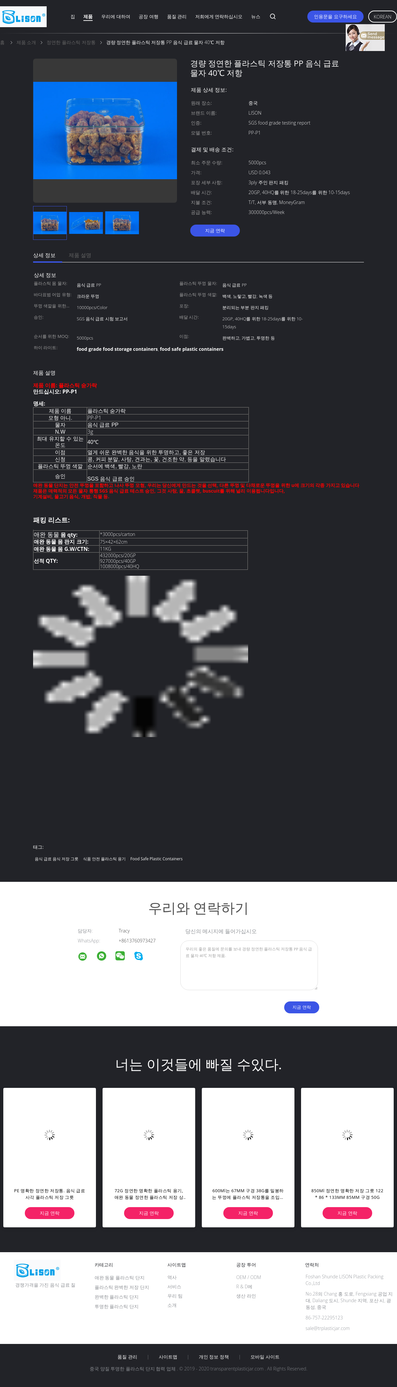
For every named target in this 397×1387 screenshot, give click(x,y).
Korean (382, 17)
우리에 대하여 (115, 16)
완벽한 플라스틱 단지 (117, 1297)
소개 (172, 1305)
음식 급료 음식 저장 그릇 (56, 859)
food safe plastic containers (156, 859)
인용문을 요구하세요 (335, 16)
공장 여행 (148, 16)
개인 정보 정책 (214, 1357)
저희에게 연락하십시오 (219, 16)
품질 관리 (177, 16)
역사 (172, 1277)
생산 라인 (246, 1296)
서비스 (174, 1286)
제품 (88, 16)
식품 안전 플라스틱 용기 (104, 859)
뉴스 (255, 16)
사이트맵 (168, 1357)
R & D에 (244, 1286)
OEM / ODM (248, 1277)
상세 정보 (44, 255)
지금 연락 (215, 230)
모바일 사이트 (265, 1357)
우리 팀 (175, 1296)
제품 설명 (80, 255)
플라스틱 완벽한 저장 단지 (122, 1287)
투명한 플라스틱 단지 (117, 1306)
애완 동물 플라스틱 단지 (120, 1277)
